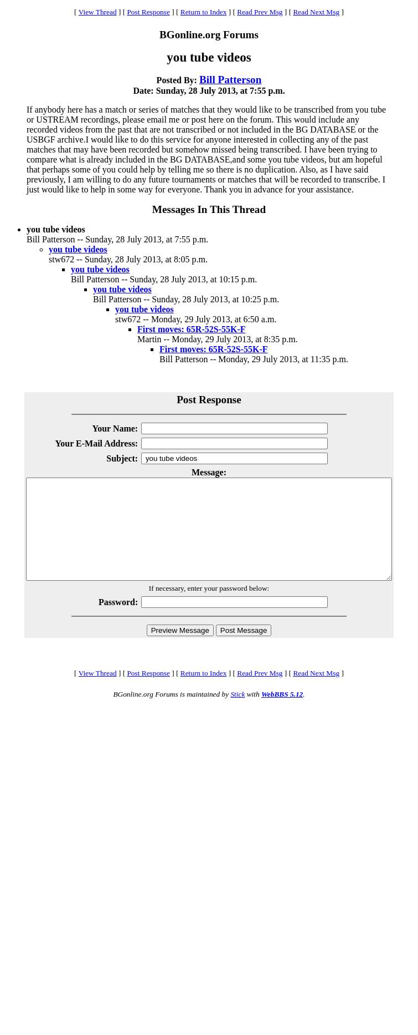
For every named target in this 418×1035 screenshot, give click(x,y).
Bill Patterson (230, 79)
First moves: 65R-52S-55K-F (191, 329)
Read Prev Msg (259, 12)
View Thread (98, 12)
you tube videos (78, 249)
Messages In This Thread (209, 209)
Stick (237, 714)
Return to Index (203, 12)
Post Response (148, 12)
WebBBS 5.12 (282, 714)
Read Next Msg (316, 12)
